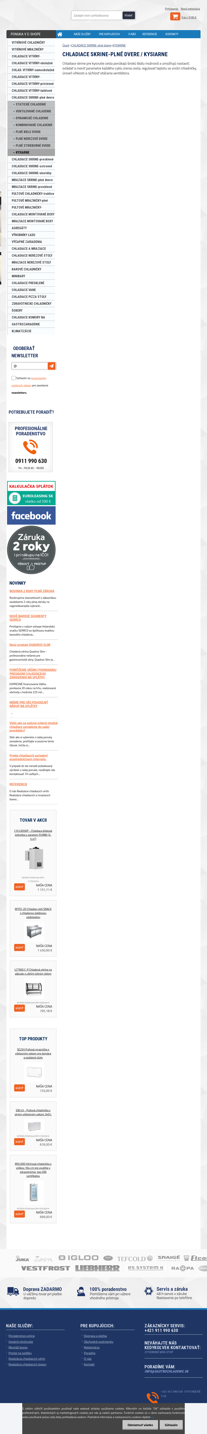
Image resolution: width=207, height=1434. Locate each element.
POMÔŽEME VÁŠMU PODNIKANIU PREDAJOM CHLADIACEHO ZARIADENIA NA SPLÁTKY (33, 673)
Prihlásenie (172, 8)
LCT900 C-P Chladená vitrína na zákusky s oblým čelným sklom (33, 972)
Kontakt (89, 1364)
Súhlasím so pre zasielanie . (30, 385)
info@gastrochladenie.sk (166, 1371)
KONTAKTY (172, 34)
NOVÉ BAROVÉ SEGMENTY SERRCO (28, 617)
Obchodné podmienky (98, 1341)
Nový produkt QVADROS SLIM (30, 644)
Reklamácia (91, 1347)
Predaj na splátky (20, 1353)
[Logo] (38, 14)
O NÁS (132, 34)
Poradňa (89, 1353)
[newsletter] (51, 366)
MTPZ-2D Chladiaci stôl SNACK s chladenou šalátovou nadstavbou (33, 913)
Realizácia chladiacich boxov (27, 1364)
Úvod (65, 45)
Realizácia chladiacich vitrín (26, 1358)
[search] (131, 15)
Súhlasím (171, 1424)
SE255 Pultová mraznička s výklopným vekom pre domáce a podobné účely (33, 1053)
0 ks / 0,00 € (189, 17)
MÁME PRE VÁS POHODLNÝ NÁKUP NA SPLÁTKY (29, 704)
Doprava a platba (95, 1336)
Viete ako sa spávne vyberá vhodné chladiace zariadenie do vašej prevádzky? (34, 726)
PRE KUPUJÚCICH (109, 34)
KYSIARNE (119, 45)
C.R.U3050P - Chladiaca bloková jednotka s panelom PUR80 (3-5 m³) (33, 835)
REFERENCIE (150, 34)
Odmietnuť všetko (140, 1424)
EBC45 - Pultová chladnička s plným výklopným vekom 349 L (33, 1112)
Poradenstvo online (21, 1336)
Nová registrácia (190, 8)
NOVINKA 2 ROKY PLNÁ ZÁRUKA (32, 591)
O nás (88, 1358)
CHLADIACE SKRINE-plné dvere (91, 45)
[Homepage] (65, 34)
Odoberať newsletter (25, 352)
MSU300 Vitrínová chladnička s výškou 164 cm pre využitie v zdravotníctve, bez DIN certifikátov (33, 1170)
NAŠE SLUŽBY (82, 34)
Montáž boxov (18, 1347)
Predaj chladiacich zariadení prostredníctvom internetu (29, 757)
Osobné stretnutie (20, 1341)
